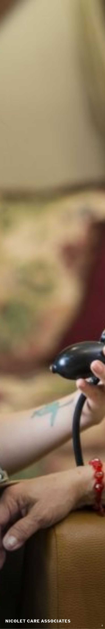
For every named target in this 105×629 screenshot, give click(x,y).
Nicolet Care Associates (38, 621)
